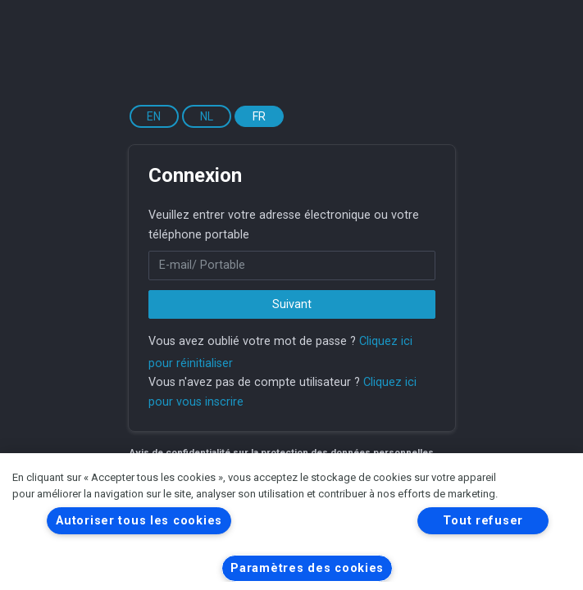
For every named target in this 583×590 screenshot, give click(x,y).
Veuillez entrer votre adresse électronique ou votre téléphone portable (283, 224)
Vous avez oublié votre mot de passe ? (252, 341)
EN (154, 116)
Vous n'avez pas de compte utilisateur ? (254, 382)
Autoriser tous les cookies (139, 521)
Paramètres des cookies (307, 568)
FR (259, 116)
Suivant (292, 304)
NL (206, 116)
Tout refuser (483, 521)
